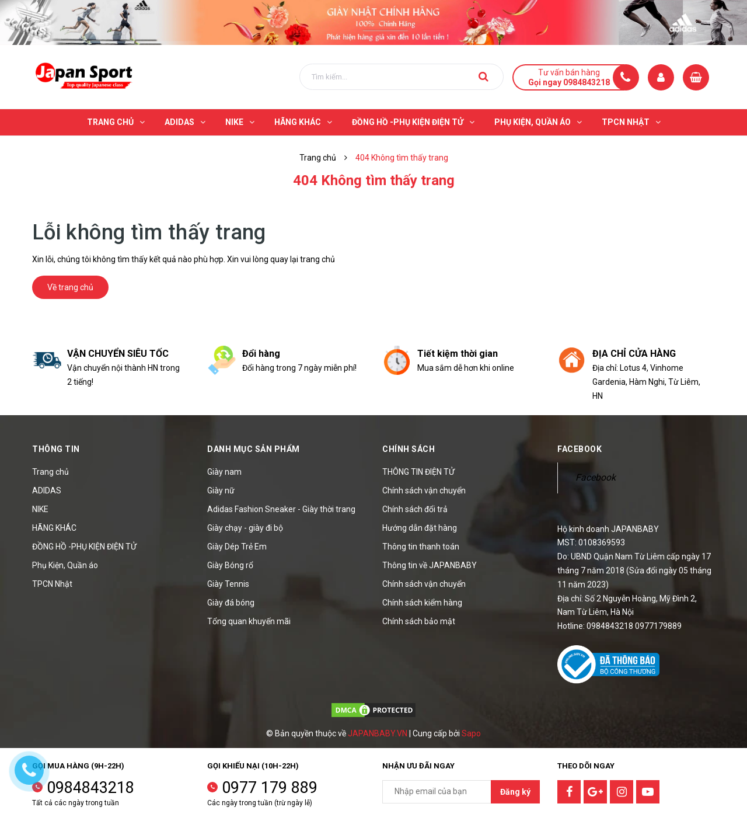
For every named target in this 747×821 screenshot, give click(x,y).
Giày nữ (221, 490)
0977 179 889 (269, 787)
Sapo (471, 733)
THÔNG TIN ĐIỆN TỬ (418, 471)
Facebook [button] (579, 449)
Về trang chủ (70, 287)
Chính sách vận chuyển (424, 490)
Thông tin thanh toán (420, 546)
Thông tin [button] (56, 449)
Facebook (595, 477)
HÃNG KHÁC (54, 528)
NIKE (40, 509)
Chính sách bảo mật (418, 621)
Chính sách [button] (408, 449)
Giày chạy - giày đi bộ (245, 528)
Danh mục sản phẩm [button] (253, 449)
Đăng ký (515, 791)
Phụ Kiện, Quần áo (65, 565)
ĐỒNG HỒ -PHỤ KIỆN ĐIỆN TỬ (84, 546)
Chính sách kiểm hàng (422, 602)
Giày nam (224, 471)
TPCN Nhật (52, 584)
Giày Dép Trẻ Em (237, 546)
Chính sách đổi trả (415, 509)
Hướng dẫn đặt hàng (419, 528)
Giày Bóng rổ (230, 565)
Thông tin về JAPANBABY (429, 565)
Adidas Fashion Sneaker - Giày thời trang (281, 509)
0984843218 (90, 787)
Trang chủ (50, 471)
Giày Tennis (228, 584)
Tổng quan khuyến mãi (249, 621)
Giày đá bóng (230, 602)
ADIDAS (46, 490)
